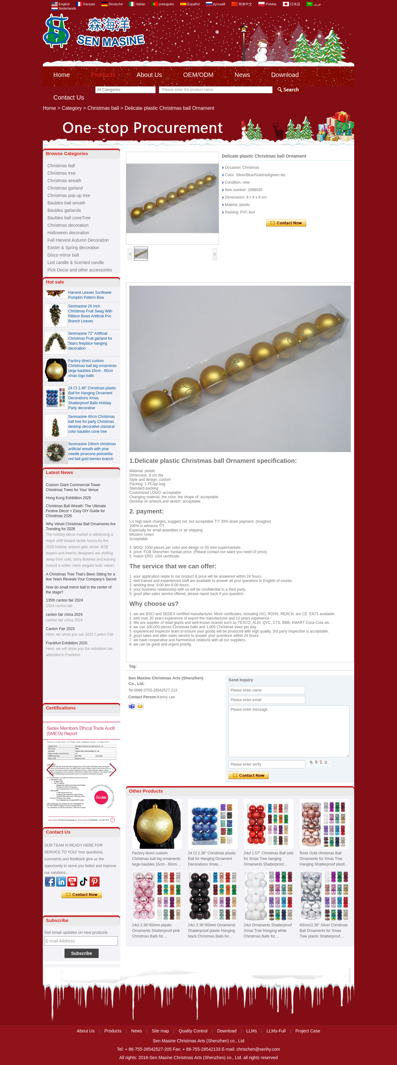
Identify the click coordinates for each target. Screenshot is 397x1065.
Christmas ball (103, 108)
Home (61, 74)
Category (72, 108)
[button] (113, 770)
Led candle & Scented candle (75, 262)
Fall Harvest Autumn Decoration (78, 240)
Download (285, 74)
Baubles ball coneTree (69, 217)
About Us (149, 74)
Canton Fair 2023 (60, 629)
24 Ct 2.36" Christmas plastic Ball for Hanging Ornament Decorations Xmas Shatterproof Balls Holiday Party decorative (92, 400)
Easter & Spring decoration (73, 247)
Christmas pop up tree (68, 195)
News (242, 74)
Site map (160, 1030)
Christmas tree (61, 173)
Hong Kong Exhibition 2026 (68, 498)
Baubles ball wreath (66, 202)
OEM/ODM (198, 74)
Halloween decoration (68, 232)
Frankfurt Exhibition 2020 (66, 643)
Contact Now (82, 895)
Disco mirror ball (63, 255)
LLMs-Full (276, 1030)
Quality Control (193, 1030)
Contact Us (68, 97)
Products (103, 74)
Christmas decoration (67, 225)
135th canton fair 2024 (64, 600)
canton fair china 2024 (64, 614)
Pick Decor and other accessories (79, 269)
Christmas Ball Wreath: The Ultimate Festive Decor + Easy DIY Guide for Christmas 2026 (76, 511)
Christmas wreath (64, 180)
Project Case (307, 1030)
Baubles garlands (64, 210)
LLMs (251, 1030)
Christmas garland (65, 188)
